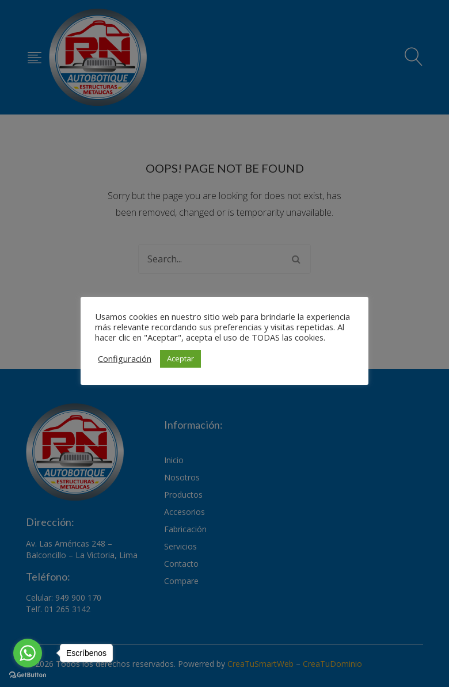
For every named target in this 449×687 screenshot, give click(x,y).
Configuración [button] (124, 358)
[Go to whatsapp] (27, 653)
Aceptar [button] (180, 358)
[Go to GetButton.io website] (27, 675)
